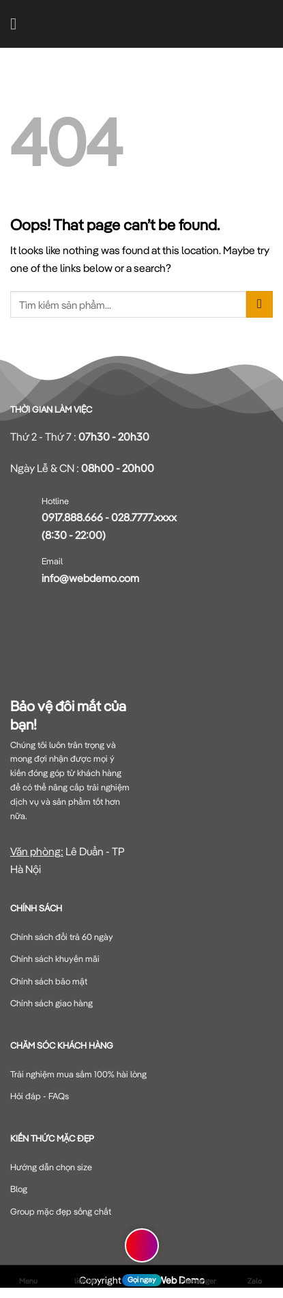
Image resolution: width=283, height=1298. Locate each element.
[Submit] (259, 304)
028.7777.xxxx (144, 517)
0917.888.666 (72, 517)
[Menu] (18, 23)
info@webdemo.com (90, 578)
